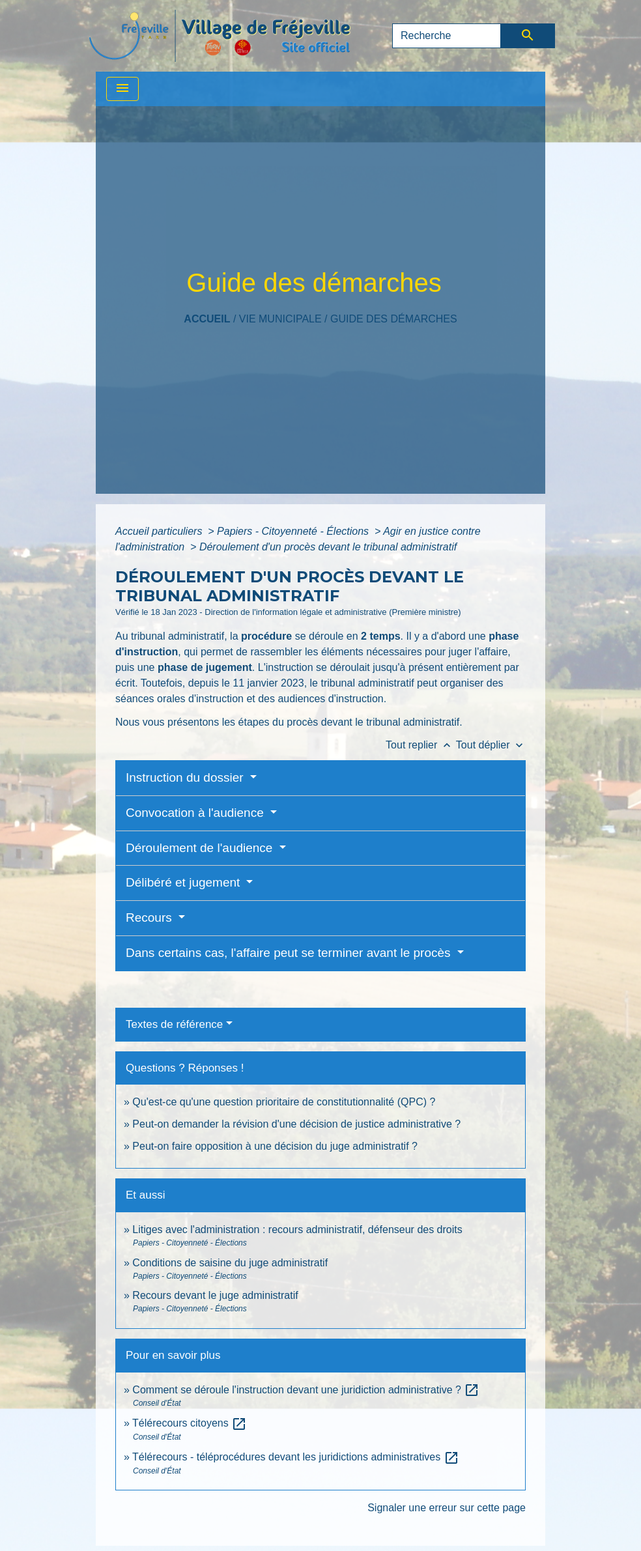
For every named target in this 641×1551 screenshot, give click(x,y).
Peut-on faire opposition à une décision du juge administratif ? (275, 1146)
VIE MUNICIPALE (280, 318)
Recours (150, 917)
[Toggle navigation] (122, 89)
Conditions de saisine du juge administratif (230, 1262)
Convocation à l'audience (196, 812)
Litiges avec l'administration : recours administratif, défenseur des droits (297, 1229)
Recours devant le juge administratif (215, 1295)
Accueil (207, 318)
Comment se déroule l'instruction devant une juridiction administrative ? (305, 1389)
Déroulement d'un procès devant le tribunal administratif (328, 546)
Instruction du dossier (186, 777)
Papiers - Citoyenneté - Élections (294, 531)
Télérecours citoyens (189, 1423)
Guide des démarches (393, 318)
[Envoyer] (528, 35)
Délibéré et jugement (185, 882)
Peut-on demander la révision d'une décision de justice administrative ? (296, 1124)
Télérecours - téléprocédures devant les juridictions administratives (295, 1456)
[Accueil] (219, 36)
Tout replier (421, 744)
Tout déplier (491, 744)
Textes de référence (174, 1024)
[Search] (446, 35)
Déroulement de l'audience (201, 848)
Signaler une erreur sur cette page (446, 1507)
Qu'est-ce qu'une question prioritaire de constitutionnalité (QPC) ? (283, 1101)
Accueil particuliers (160, 531)
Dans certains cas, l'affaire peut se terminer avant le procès (290, 953)
